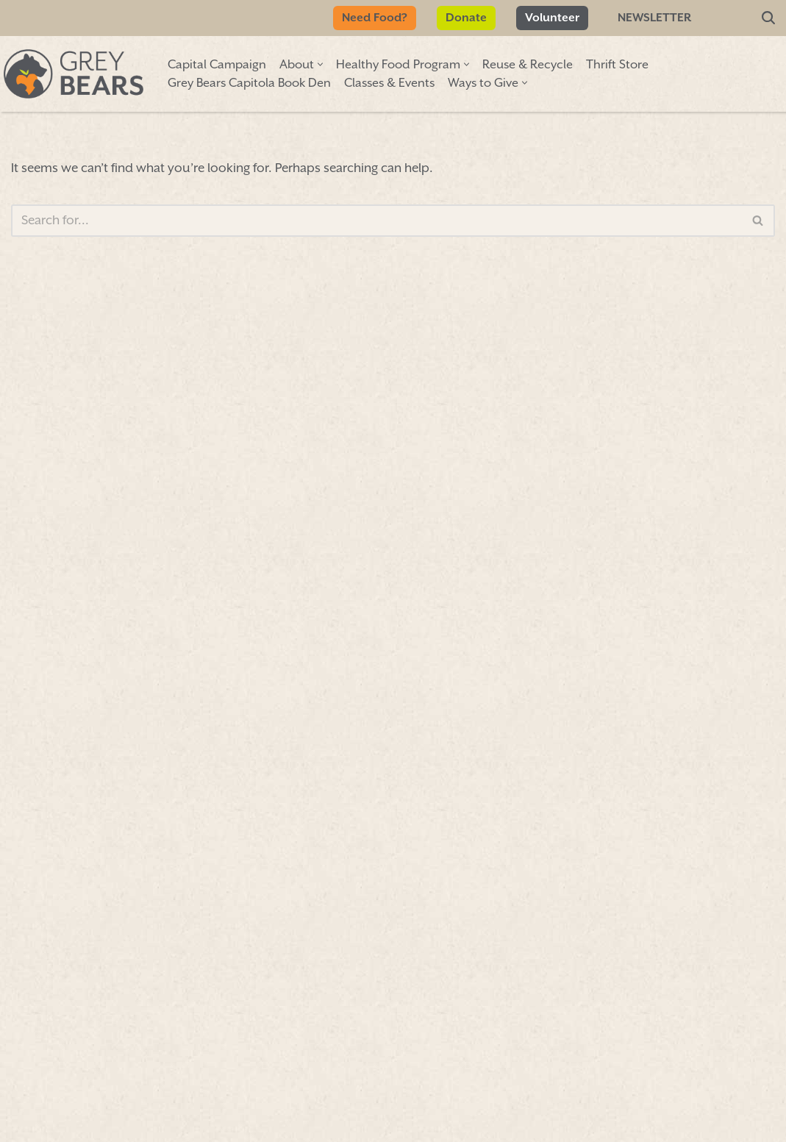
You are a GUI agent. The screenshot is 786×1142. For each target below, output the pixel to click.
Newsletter (654, 18)
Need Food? (374, 18)
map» (607, 445)
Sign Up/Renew (351, 570)
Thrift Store (617, 65)
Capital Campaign (217, 65)
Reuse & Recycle (527, 65)
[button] (320, 64)
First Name (88, 506)
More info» (590, 591)
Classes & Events (389, 83)
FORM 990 (490, 1111)
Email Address (104, 688)
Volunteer (552, 18)
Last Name (87, 595)
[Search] (768, 18)
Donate (466, 18)
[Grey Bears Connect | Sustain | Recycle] (73, 74)
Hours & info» (671, 494)
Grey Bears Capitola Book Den (249, 83)
